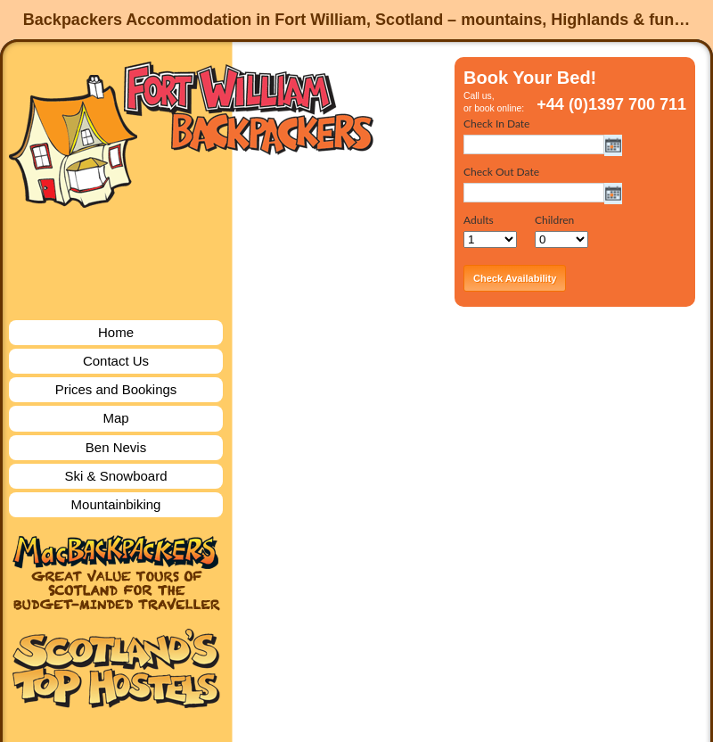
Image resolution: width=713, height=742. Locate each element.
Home (116, 332)
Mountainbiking (116, 504)
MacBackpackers (116, 573)
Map (115, 417)
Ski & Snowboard (115, 475)
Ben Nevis (116, 447)
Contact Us (116, 360)
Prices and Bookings (116, 389)
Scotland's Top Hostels (116, 668)
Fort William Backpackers (192, 132)
